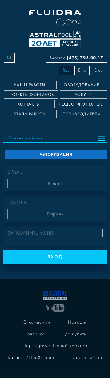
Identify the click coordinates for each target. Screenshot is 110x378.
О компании (36, 322)
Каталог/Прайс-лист (31, 357)
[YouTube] (55, 307)
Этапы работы (29, 114)
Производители (81, 114)
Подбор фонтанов (81, 104)
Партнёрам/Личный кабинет (55, 345)
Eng (82, 70)
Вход (55, 257)
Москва (76, 58)
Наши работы (29, 85)
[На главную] (55, 294)
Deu (98, 70)
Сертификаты (87, 357)
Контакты (28, 104)
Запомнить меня (30, 233)
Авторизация (56, 154)
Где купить (75, 334)
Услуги (83, 94)
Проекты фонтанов (31, 94)
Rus (66, 70)
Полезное (34, 334)
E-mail (14, 172)
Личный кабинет (26, 138)
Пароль (17, 203)
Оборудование (81, 85)
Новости (77, 322)
